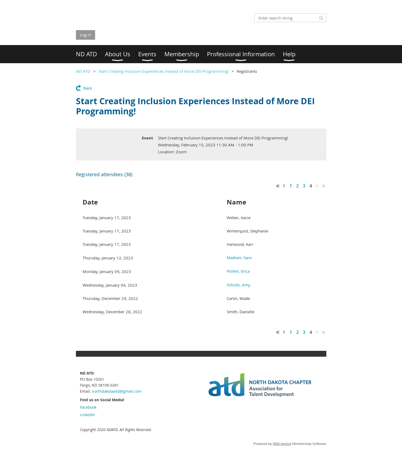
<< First (278, 185)
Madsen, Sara (239, 257)
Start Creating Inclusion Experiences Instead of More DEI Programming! (164, 71)
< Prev (284, 185)
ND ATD (83, 71)
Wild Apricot (282, 444)
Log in (85, 34)
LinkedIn (87, 414)
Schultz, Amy (238, 284)
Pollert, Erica (238, 271)
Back (87, 88)
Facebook (88, 407)
